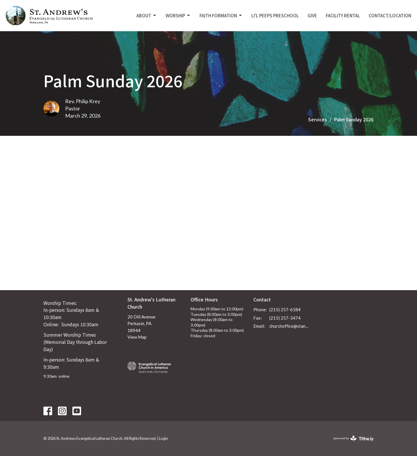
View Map (137, 337)
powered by (353, 438)
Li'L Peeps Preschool (275, 15)
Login (163, 438)
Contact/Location (390, 15)
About (146, 15)
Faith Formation (221, 15)
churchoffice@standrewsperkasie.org (290, 326)
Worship (178, 15)
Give (312, 15)
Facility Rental (343, 15)
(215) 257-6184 (285, 309)
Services (317, 119)
